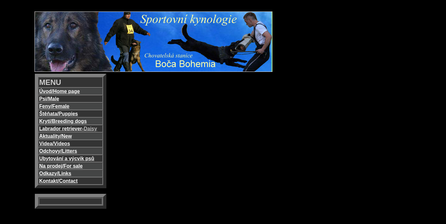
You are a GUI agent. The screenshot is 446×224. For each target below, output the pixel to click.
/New (66, 136)
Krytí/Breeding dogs (63, 121)
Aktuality (49, 136)
